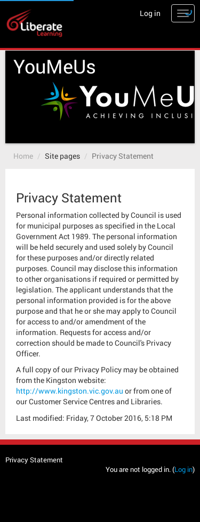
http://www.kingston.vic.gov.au (69, 391)
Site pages (62, 156)
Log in (150, 13)
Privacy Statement (123, 156)
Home (23, 156)
